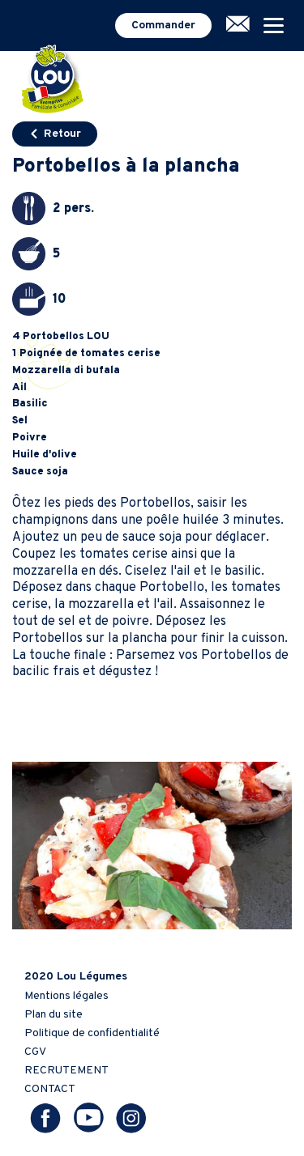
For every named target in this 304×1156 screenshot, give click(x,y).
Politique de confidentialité (92, 1033)
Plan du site (53, 1015)
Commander (163, 25)
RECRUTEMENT (66, 1070)
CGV (35, 1052)
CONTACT (49, 1089)
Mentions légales (66, 996)
